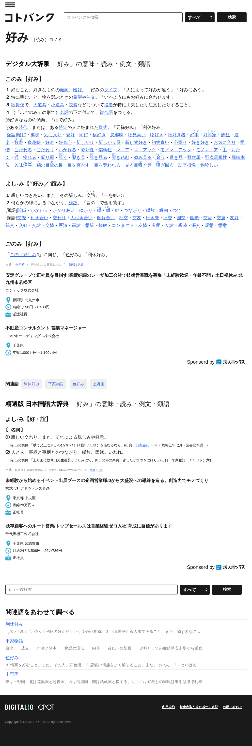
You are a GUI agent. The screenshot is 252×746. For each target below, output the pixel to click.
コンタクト (123, 225)
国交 (181, 217)
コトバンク (29, 17)
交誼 (36, 225)
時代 (23, 127)
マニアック (145, 149)
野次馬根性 (216, 157)
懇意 (222, 225)
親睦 (182, 225)
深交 (195, 225)
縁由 (163, 210)
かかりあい (64, 210)
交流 (207, 217)
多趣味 (34, 142)
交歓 (23, 225)
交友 (136, 217)
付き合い (39, 217)
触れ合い (106, 217)
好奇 (49, 142)
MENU (10, 5)
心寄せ (180, 142)
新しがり (85, 142)
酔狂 (225, 134)
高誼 (76, 225)
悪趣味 (117, 134)
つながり (133, 210)
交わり (59, 217)
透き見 (176, 157)
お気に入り (225, 142)
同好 (83, 134)
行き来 (152, 217)
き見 (78, 157)
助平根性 (187, 165)
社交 (123, 217)
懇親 (89, 225)
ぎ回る (165, 165)
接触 (102, 225)
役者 (108, 104)
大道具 (40, 104)
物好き (156, 134)
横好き (99, 134)
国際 (194, 217)
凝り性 (87, 149)
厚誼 (63, 225)
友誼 (169, 225)
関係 (21, 210)
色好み (78, 384)
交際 (21, 217)
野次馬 (194, 157)
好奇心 (65, 142)
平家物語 (56, 384)
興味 (23, 165)
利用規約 (168, 707)
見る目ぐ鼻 (138, 165)
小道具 (57, 104)
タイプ (110, 89)
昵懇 (209, 225)
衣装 (73, 104)
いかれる (67, 149)
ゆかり (86, 210)
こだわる (23, 149)
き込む (120, 157)
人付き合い (81, 217)
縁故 (73, 202)
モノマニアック (175, 149)
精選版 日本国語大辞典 (37, 403)
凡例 (81, 264)
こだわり (45, 149)
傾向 (64, 89)
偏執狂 (105, 149)
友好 (234, 217)
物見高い (137, 134)
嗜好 (77, 89)
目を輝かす (78, 165)
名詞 (64, 112)
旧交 (167, 217)
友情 (142, 225)
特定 (63, 127)
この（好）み (23, 254)
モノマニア (207, 149)
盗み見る (143, 157)
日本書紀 (142, 445)
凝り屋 (47, 157)
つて (177, 210)
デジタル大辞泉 (27, 63)
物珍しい (209, 165)
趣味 (35, 134)
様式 (102, 127)
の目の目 (49, 165)
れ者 (29, 157)
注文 (90, 97)
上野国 (99, 384)
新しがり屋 (109, 142)
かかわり (39, 210)
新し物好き (136, 142)
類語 (11, 134)
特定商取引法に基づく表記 (199, 707)
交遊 (221, 217)
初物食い (160, 142)
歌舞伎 (17, 104)
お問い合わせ (232, 707)
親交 (9, 225)
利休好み (31, 384)
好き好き (200, 142)
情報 (72, 264)
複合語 (106, 112)
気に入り (53, 134)
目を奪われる (107, 165)
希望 (77, 97)
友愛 (156, 225)
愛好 (70, 134)
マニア (122, 149)
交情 (49, 225)
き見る (98, 157)
